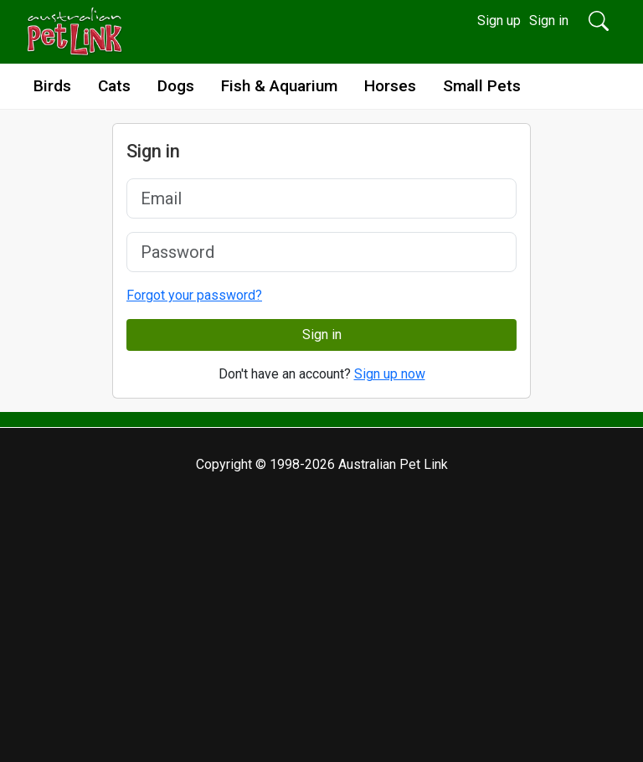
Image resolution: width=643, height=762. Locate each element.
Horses (390, 85)
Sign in (548, 20)
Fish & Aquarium (279, 85)
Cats (114, 85)
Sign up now (389, 374)
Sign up (499, 20)
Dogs (175, 85)
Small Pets (482, 85)
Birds (52, 85)
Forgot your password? (194, 295)
